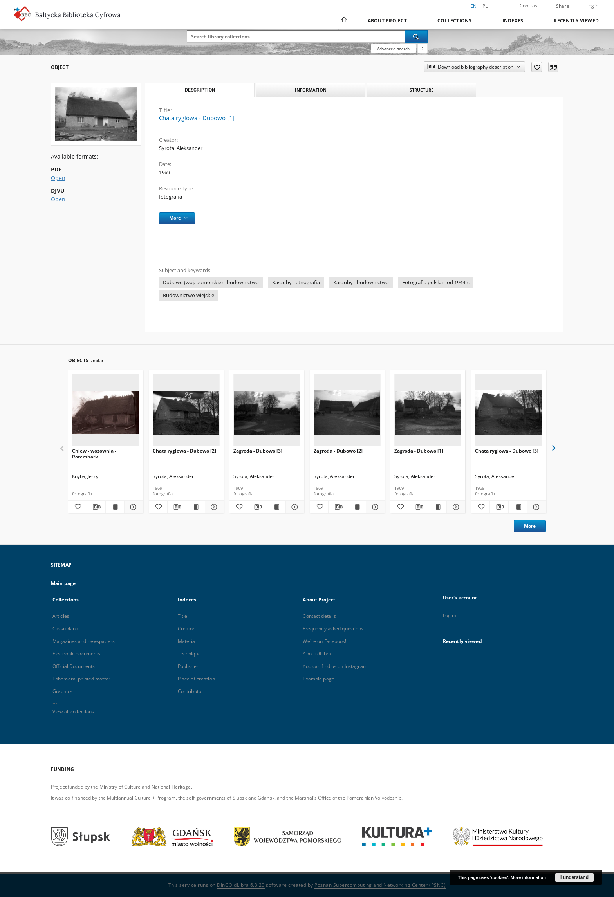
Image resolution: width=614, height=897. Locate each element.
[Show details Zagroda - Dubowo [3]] (294, 507)
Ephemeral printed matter (81, 678)
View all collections (73, 711)
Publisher (188, 666)
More (530, 526)
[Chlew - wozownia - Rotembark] (105, 412)
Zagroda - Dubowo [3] (257, 451)
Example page (318, 678)
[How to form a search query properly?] (422, 48)
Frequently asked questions (333, 628)
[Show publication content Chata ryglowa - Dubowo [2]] (195, 507)
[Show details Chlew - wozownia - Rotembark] (132, 507)
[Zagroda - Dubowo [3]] (267, 412)
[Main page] (343, 20)
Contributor (190, 691)
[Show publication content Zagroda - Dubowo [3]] (276, 507)
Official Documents (73, 666)
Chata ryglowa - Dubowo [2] (184, 451)
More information (528, 877)
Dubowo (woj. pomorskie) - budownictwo (211, 282)
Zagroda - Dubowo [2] (338, 451)
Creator (186, 628)
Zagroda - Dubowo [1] (418, 451)
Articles (60, 616)
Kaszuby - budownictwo (361, 282)
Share (562, 6)
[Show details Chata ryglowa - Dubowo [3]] (535, 507)
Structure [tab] (421, 90)
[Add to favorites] (536, 67)
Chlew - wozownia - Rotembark (94, 454)
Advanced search (393, 48)
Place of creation (196, 678)
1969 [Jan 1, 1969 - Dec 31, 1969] (164, 172)
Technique (189, 653)
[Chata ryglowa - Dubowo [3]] (508, 412)
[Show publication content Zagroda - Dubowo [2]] (356, 507)
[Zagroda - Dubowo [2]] (347, 412)
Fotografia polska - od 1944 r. (436, 282)
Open (58, 178)
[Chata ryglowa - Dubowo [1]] (96, 114)
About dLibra (317, 653)
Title (183, 616)
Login (592, 5)
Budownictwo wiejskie (188, 295)
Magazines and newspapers (83, 641)
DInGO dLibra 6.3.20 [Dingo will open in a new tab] (241, 885)
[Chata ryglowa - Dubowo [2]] (186, 412)
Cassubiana (65, 628)
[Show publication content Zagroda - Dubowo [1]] (437, 507)
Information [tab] (311, 90)
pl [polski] (485, 6)
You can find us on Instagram (335, 666)
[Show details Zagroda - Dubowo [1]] (455, 507)
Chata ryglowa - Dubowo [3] (506, 451)
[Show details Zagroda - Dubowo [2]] (374, 507)
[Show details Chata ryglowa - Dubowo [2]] (213, 507)
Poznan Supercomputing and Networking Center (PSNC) (380, 885)
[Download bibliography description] (96, 507)
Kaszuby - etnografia (296, 282)
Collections (454, 20)
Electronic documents (76, 653)
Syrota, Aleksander (180, 148)
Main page (63, 583)
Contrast (529, 5)
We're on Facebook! (324, 641)
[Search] (416, 36)
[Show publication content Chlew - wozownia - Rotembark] (115, 507)
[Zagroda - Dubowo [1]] (428, 412)
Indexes (513, 20)
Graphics (62, 691)
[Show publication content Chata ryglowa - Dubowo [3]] (518, 507)
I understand (574, 877)
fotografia (170, 196)
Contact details (319, 616)
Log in (449, 615)
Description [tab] (200, 90)
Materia (186, 641)
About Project (387, 20)
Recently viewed (576, 20)
